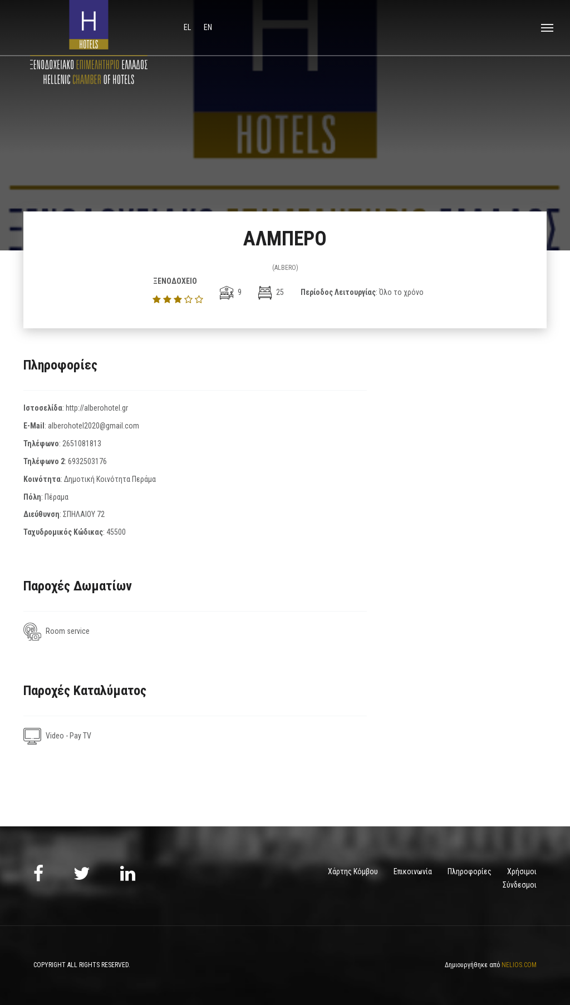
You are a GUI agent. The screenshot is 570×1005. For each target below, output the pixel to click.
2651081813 (81, 443)
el (188, 27)
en (208, 27)
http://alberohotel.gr (97, 407)
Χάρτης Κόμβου (353, 871)
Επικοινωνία (413, 871)
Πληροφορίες (470, 871)
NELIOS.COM (519, 965)
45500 (116, 532)
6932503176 (87, 461)
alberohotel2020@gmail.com (93, 425)
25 (271, 292)
